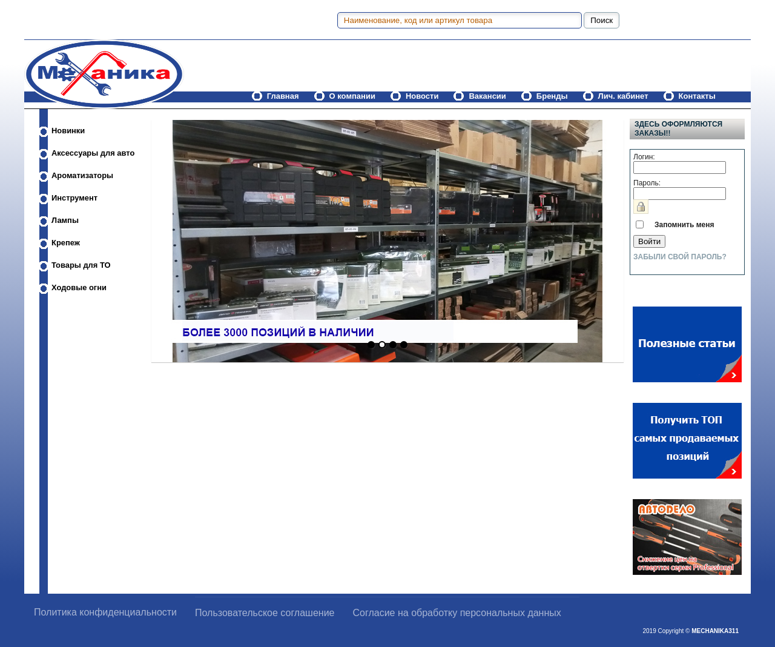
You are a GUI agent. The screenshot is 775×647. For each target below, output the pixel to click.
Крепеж (65, 242)
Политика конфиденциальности (105, 612)
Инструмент (74, 197)
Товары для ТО (81, 265)
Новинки (68, 130)
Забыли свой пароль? (680, 257)
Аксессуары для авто (92, 153)
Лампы (65, 220)
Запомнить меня (684, 225)
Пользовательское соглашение (264, 613)
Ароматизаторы (82, 175)
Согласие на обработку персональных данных (457, 613)
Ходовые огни (79, 287)
